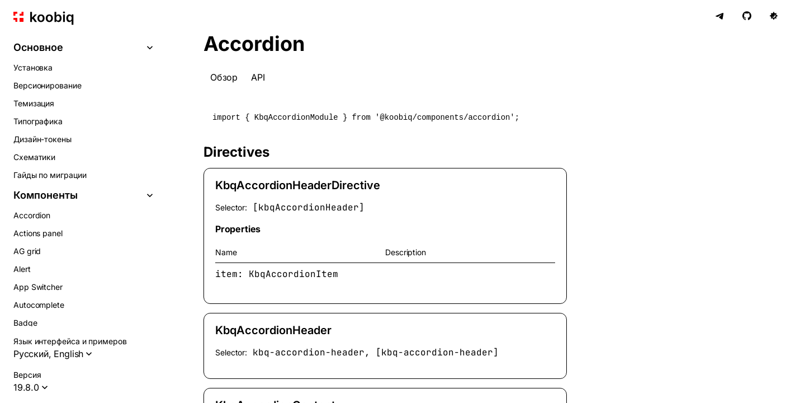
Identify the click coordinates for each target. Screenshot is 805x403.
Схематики (34, 157)
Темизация (33, 103)
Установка (33, 67)
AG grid (27, 251)
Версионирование (47, 85)
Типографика (38, 121)
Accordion (31, 215)
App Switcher (38, 287)
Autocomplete (38, 305)
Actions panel (38, 233)
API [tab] (257, 77)
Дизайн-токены (42, 139)
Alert (22, 269)
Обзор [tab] (224, 77)
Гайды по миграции (50, 175)
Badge (25, 322)
